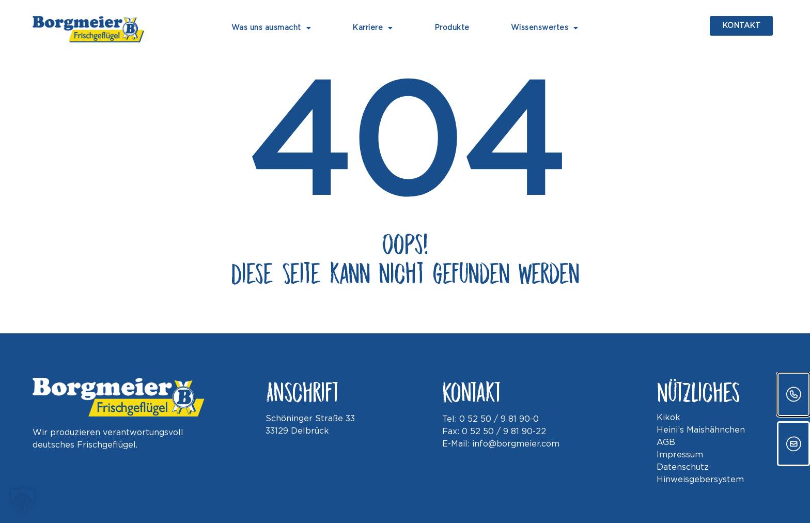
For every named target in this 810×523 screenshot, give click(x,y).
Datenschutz (683, 467)
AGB (666, 443)
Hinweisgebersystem (700, 480)
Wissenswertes (545, 28)
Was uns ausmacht (271, 28)
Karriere (372, 28)
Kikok (668, 418)
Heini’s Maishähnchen (701, 430)
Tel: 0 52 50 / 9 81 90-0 (490, 419)
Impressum (680, 455)
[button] (22, 500)
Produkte (452, 28)
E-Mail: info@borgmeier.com (500, 444)
